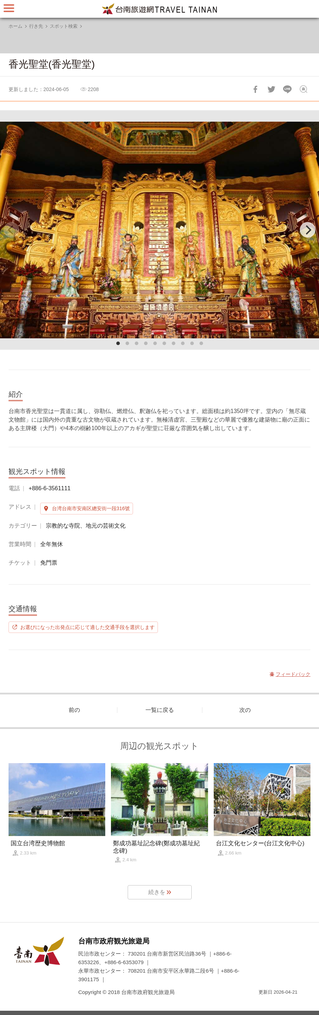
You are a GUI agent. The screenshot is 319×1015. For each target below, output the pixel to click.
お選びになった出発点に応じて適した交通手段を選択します (87, 627)
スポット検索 (64, 26)
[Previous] (11, 230)
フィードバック (303, 89)
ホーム (15, 26)
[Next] (307, 230)
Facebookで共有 (255, 89)
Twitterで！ (271, 89)
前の (74, 710)
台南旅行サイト (159, 9)
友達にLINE (287, 89)
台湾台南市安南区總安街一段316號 (91, 508)
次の (245, 710)
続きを (156, 892)
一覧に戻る (159, 710)
